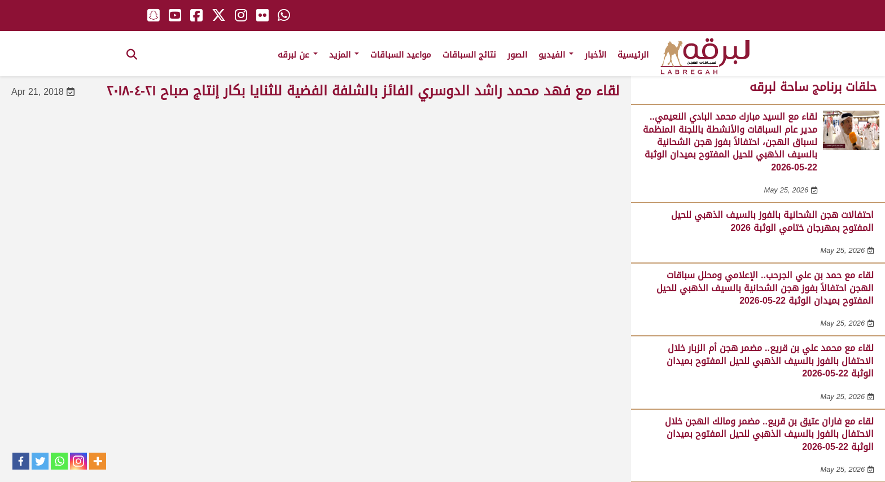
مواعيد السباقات (400, 55)
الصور (517, 55)
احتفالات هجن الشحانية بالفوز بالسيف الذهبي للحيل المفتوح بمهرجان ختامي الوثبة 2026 (772, 221)
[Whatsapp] (59, 461)
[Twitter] (40, 461)
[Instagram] (78, 461)
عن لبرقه (298, 55)
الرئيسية (633, 55)
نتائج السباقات (469, 55)
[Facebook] (20, 461)
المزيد (344, 55)
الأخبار (595, 55)
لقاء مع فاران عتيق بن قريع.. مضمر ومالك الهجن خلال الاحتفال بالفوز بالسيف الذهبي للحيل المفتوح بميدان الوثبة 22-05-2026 (769, 434)
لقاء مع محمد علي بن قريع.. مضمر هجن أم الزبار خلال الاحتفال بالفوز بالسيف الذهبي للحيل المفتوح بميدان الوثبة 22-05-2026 (770, 360)
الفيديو (555, 55)
